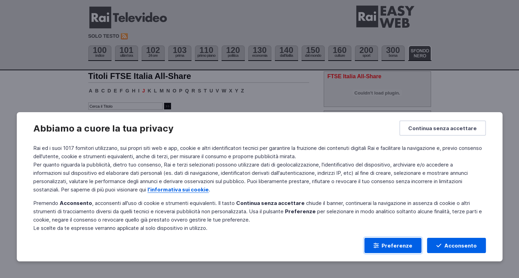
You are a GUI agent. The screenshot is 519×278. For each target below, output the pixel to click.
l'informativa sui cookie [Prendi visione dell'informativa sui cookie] (178, 189)
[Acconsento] (456, 245)
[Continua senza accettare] (442, 128)
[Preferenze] (392, 245)
